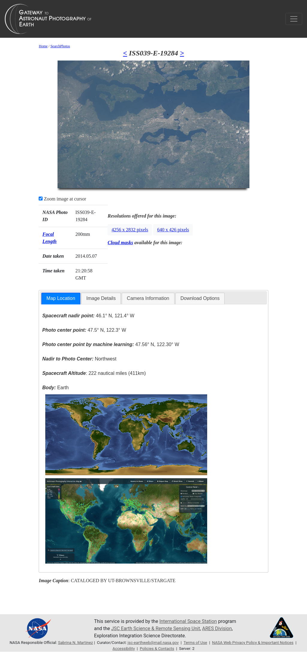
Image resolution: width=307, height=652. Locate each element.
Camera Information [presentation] (148, 298)
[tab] (60, 298)
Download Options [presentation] (200, 298)
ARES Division (217, 628)
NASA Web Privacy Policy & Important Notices (253, 642)
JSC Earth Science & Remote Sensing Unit (155, 628)
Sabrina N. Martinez (75, 642)
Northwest (79, 358)
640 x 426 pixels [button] (173, 229)
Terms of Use (195, 642)
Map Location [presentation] (60, 298)
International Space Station (188, 621)
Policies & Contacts (157, 648)
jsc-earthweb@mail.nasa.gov (153, 642)
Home (43, 46)
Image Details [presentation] (101, 298)
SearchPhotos (60, 46)
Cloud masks (120, 242)
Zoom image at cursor (62, 198)
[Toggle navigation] (293, 19)
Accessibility (123, 648)
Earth (55, 387)
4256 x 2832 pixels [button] (130, 229)
